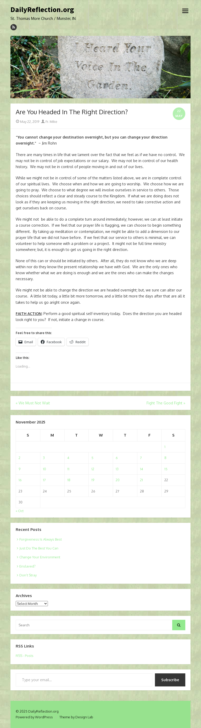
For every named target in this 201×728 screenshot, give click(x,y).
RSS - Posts (25, 656)
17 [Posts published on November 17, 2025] (44, 480)
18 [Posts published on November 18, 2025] (68, 480)
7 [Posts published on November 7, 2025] (141, 458)
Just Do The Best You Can (38, 548)
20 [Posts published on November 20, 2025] (118, 480)
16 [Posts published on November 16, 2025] (20, 480)
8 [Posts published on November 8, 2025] (165, 458)
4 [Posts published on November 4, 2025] (68, 458)
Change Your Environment (39, 557)
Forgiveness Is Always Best (40, 539)
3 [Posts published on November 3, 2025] (44, 458)
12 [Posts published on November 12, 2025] (92, 469)
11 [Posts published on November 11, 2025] (68, 469)
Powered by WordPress (34, 717)
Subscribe (170, 680)
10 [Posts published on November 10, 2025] (44, 469)
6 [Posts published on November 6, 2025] (117, 458)
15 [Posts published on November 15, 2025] (166, 469)
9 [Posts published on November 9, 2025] (19, 469)
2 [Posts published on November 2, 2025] (19, 458)
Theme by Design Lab (76, 717)
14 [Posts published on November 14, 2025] (141, 469)
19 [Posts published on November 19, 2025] (92, 480)
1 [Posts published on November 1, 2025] (164, 447)
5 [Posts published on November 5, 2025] (92, 458)
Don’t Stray (28, 575)
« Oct (20, 511)
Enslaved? (27, 566)
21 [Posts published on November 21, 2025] (141, 480)
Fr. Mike (49, 121)
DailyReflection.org (42, 9)
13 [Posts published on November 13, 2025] (117, 469)
